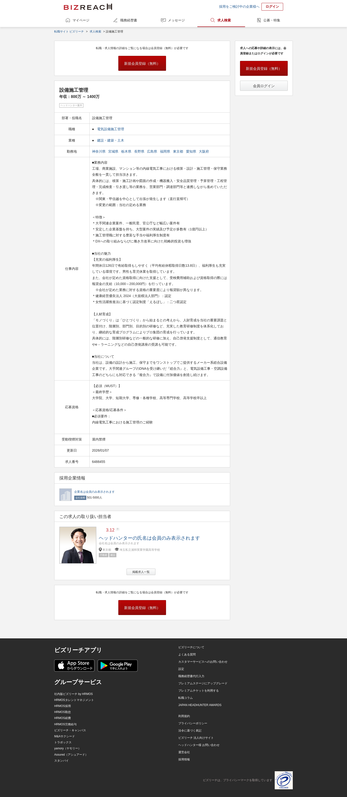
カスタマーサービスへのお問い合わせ (202, 661)
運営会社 (184, 752)
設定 (181, 669)
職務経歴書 (128, 20)
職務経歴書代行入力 (191, 676)
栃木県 (126, 151)
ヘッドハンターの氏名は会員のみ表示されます (149, 538)
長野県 (139, 151)
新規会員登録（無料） (142, 63)
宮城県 (113, 151)
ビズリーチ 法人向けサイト (196, 737)
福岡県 (165, 151)
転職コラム (185, 698)
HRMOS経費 (62, 718)
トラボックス (63, 742)
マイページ (81, 20)
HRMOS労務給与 (65, 724)
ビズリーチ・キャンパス (70, 730)
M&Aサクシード (64, 736)
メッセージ (176, 20)
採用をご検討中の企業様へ (239, 6)
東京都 (178, 151)
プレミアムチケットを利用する (198, 690)
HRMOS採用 (62, 706)
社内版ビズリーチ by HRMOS (73, 694)
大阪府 (204, 151)
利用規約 (184, 716)
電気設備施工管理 (110, 129)
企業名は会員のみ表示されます (94, 491)
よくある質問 (187, 654)
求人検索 (224, 20)
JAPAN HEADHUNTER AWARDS (199, 705)
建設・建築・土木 (110, 140)
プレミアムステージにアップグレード (202, 683)
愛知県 (191, 151)
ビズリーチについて (191, 647)
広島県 (152, 151)
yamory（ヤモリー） (67, 748)
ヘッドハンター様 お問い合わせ (199, 745)
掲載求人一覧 (141, 572)
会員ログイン (264, 86)
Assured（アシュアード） (71, 754)
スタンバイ (61, 760)
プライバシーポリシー (192, 723)
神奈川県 (99, 151)
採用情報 (184, 759)
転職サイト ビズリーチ (69, 31)
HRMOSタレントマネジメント (74, 700)
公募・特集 (271, 20)
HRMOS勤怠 (62, 712)
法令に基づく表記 (189, 730)
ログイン (272, 6)
